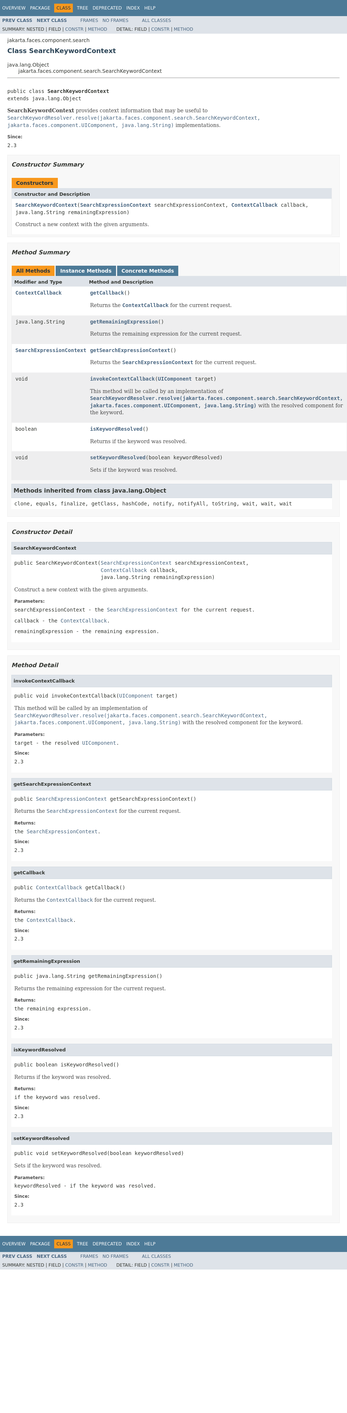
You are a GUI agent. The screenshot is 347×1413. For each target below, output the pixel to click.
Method (97, 29)
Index (133, 8)
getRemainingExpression (124, 322)
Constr (74, 29)
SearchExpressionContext (115, 205)
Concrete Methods (148, 271)
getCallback (107, 293)
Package (40, 8)
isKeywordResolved (116, 429)
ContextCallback (254, 205)
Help (150, 8)
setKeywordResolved (118, 457)
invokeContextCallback (122, 379)
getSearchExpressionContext (130, 350)
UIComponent (175, 379)
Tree (82, 8)
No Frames (115, 20)
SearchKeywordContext (46, 205)
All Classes (156, 20)
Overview (14, 8)
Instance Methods (85, 271)
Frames (89, 20)
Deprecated (107, 8)
